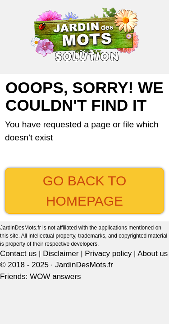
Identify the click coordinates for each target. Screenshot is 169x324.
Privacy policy (108, 253)
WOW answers (55, 276)
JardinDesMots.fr (84, 265)
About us (152, 253)
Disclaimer (60, 253)
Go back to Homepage (85, 190)
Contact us (18, 253)
